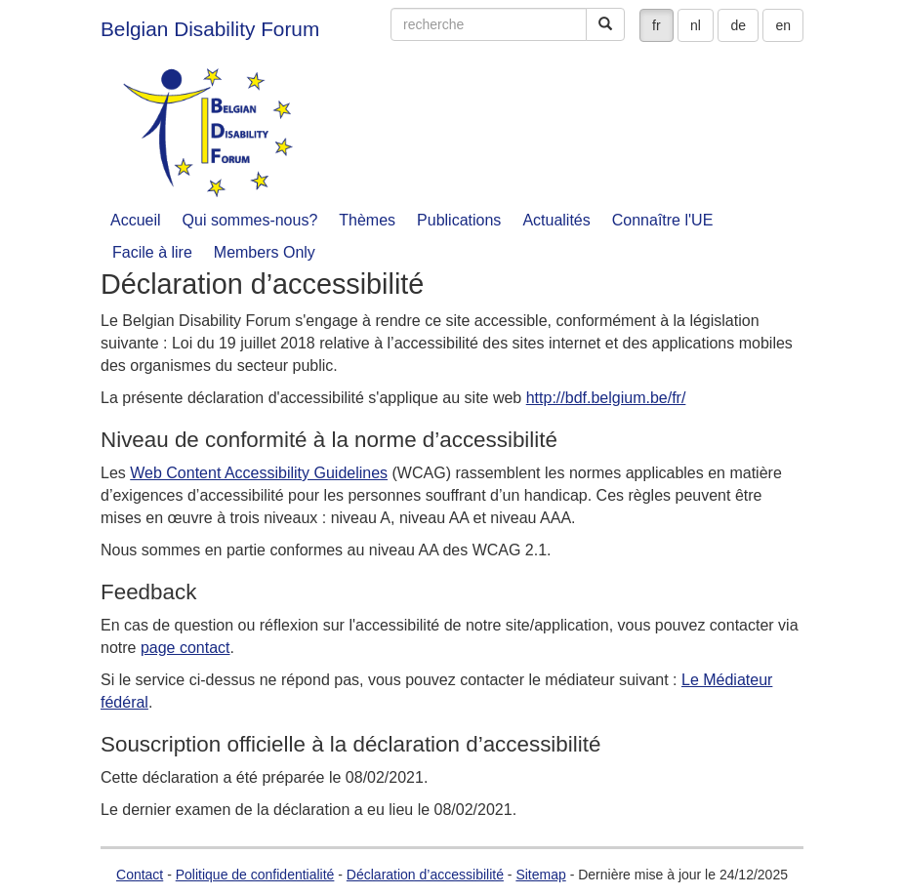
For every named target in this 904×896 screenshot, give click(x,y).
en (783, 25)
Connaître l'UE (663, 220)
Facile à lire (152, 252)
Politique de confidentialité (255, 874)
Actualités (556, 220)
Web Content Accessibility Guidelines (259, 473)
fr (656, 25)
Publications (459, 220)
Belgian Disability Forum (210, 29)
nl (695, 25)
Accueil (135, 220)
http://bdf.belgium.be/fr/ (606, 397)
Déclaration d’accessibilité (425, 874)
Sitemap (540, 874)
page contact (185, 647)
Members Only (264, 252)
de (738, 25)
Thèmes (367, 220)
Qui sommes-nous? (250, 220)
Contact (139, 874)
